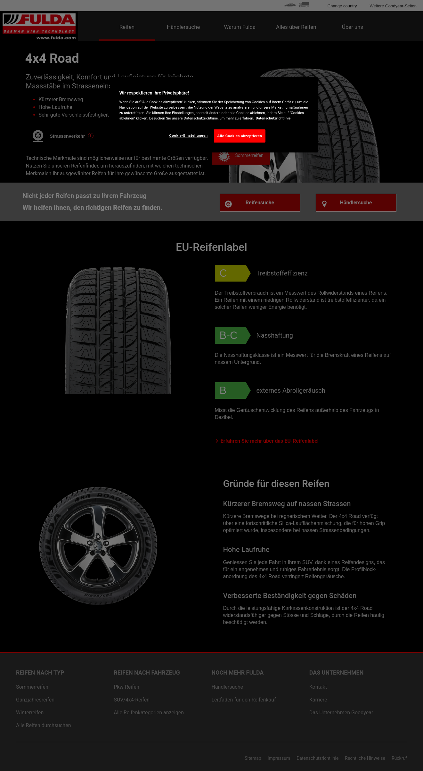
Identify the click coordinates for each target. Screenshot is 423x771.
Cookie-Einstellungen (188, 135)
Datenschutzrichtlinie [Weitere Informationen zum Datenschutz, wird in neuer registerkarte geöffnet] (273, 118)
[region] (214, 115)
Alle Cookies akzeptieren (239, 136)
